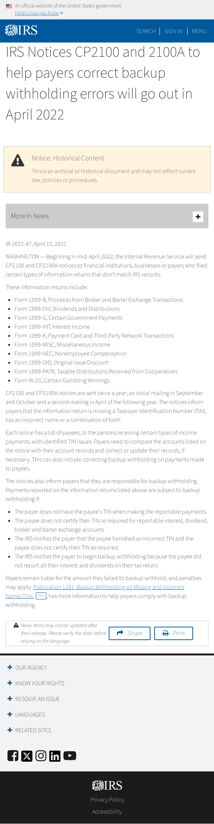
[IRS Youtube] (69, 756)
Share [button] (135, 633)
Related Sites (33, 730)
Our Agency (31, 668)
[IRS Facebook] (12, 756)
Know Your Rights (39, 683)
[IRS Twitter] (26, 758)
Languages (30, 715)
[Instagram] (40, 756)
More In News (107, 216)
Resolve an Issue (37, 699)
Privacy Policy (107, 799)
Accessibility (107, 811)
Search (146, 31)
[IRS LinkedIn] (55, 758)
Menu (199, 31)
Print (179, 633)
